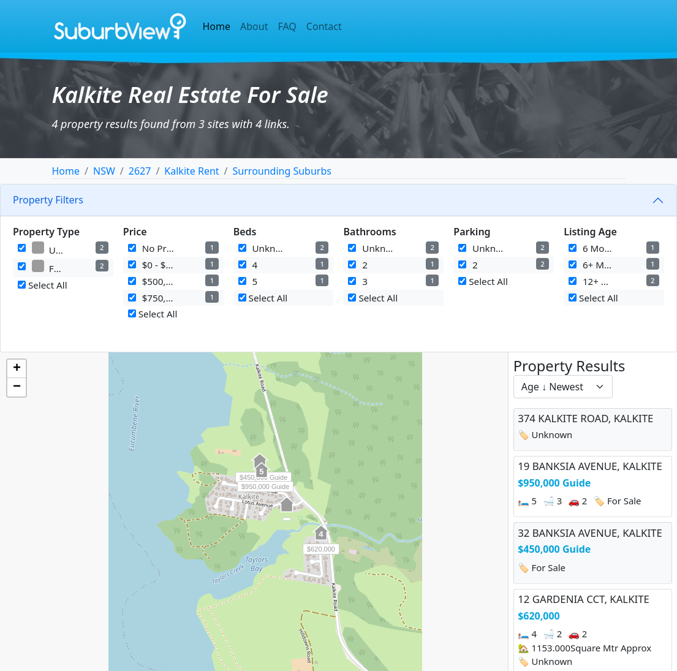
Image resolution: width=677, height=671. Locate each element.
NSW (104, 171)
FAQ (287, 26)
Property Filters (48, 200)
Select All (42, 285)
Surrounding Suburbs (282, 171)
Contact (324, 26)
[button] (286, 511)
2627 (140, 171)
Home (217, 26)
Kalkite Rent (191, 171)
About (254, 26)
